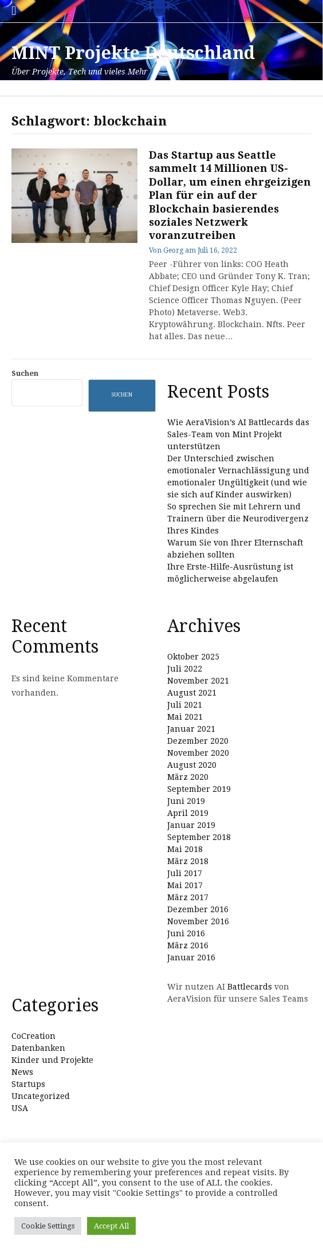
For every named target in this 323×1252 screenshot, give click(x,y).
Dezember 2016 (198, 909)
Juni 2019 (186, 801)
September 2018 (199, 837)
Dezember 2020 (198, 740)
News (22, 1072)
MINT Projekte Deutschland (133, 53)
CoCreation (33, 1036)
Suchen (24, 373)
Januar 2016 (191, 957)
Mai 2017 (185, 885)
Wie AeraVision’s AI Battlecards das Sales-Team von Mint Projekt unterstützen (238, 434)
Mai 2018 (185, 849)
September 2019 (199, 789)
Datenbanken (38, 1048)
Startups (28, 1084)
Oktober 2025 (193, 656)
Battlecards (249, 986)
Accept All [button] (111, 1226)
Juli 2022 (184, 668)
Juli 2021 (184, 704)
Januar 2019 (191, 825)
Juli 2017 (184, 873)
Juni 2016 (186, 933)
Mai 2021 (185, 716)
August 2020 (191, 765)
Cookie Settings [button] (47, 1226)
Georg (173, 250)
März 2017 (187, 897)
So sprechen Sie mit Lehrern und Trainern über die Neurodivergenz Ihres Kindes (238, 518)
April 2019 (187, 813)
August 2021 (191, 692)
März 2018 (187, 861)
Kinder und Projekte (52, 1060)
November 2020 (198, 753)
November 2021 (198, 680)
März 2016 (187, 945)
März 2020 (187, 777)
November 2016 (198, 921)
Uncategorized (40, 1096)
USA (19, 1108)
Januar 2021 (191, 728)
